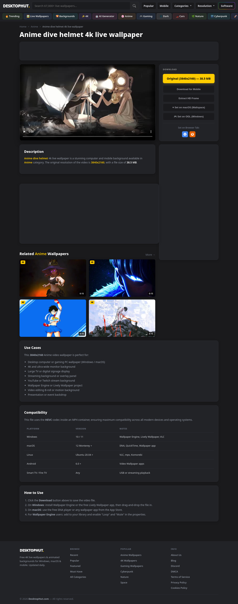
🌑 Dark (164, 16)
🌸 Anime (126, 16)
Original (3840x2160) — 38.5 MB (188, 78)
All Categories (78, 577)
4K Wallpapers (128, 560)
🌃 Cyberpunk (219, 16)
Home (23, 26)
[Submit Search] (134, 6)
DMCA (174, 571)
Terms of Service (180, 577)
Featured (75, 566)
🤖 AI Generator (104, 16)
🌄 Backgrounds (65, 16)
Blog (173, 560)
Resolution (206, 6)
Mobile (164, 6)
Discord (175, 566)
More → (150, 254)
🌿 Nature (198, 16)
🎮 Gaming (146, 16)
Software (227, 6)
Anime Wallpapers (130, 555)
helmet (43, 158)
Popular (149, 6)
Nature (124, 577)
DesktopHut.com (38, 598)
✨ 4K (85, 16)
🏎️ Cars (180, 16)
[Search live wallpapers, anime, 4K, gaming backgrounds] (81, 6)
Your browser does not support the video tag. (87, 102)
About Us (176, 555)
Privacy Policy (178, 582)
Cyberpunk (126, 571)
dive (35, 158)
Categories (183, 6)
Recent (74, 555)
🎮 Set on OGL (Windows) (189, 116)
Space (123, 582)
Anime (34, 26)
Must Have (76, 571)
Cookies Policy (179, 588)
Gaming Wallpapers (131, 566)
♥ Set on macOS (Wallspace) (189, 107)
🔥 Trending (12, 16)
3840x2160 (97, 162)
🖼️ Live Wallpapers (38, 16)
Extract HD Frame (188, 98)
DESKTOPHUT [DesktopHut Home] (16, 6)
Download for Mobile (189, 89)
